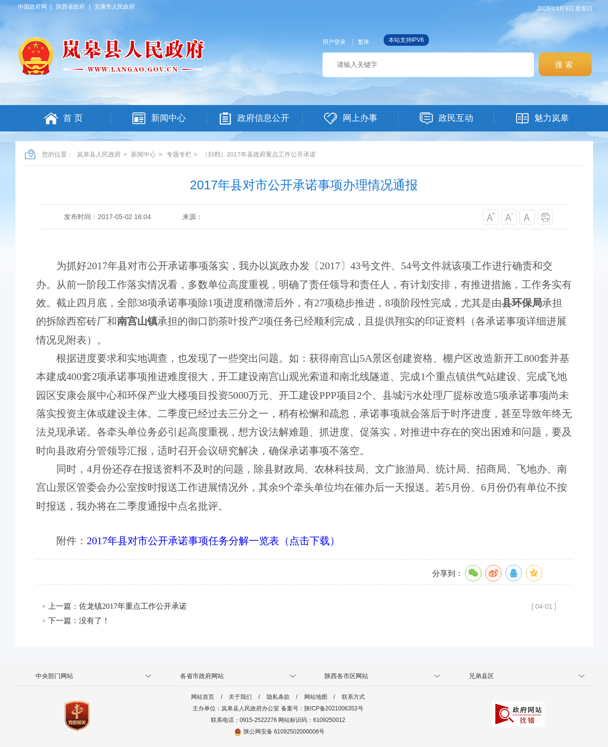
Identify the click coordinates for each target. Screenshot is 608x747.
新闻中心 (143, 154)
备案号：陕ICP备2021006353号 (322, 708)
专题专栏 (179, 154)
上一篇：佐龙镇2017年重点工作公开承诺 (117, 606)
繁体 (363, 42)
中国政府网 (32, 6)
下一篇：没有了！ (79, 620)
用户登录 (334, 42)
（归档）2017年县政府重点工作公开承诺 (259, 154)
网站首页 (202, 697)
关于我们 (240, 697)
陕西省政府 (70, 6)
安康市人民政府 (114, 6)
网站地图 (315, 697)
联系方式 (353, 697)
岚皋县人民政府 (99, 154)
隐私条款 (278, 697)
